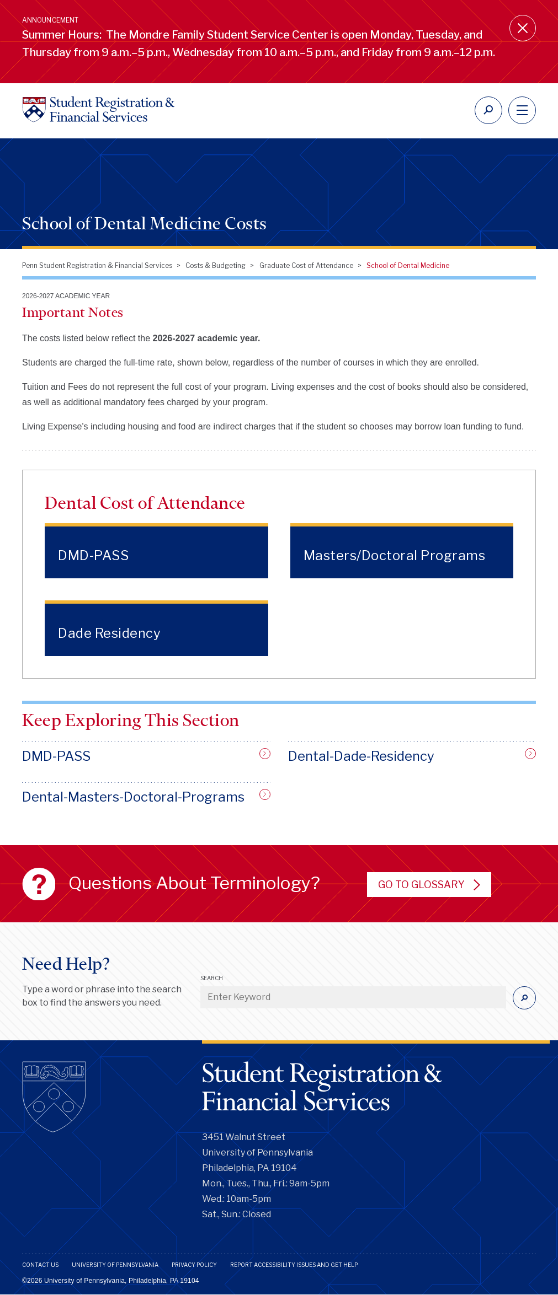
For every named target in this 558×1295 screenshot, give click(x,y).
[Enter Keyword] (353, 997)
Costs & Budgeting (215, 265)
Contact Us (40, 1264)
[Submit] (524, 997)
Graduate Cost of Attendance (306, 265)
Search (211, 978)
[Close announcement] (522, 28)
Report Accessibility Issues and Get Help (294, 1264)
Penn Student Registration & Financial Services (97, 265)
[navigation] (522, 110)
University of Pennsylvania (115, 1264)
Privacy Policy (194, 1264)
